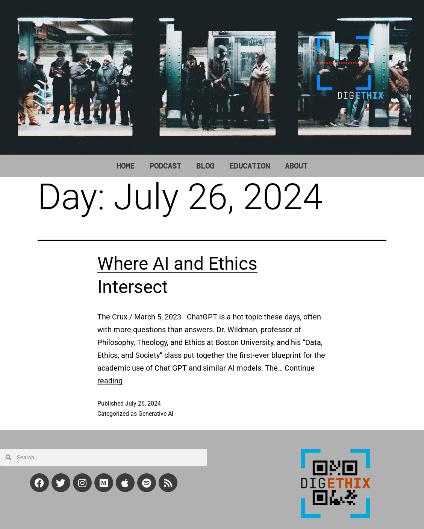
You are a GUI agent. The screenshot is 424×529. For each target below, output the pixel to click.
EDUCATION (249, 166)
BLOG (205, 166)
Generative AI (155, 413)
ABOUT (296, 166)
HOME (126, 166)
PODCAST (165, 166)
